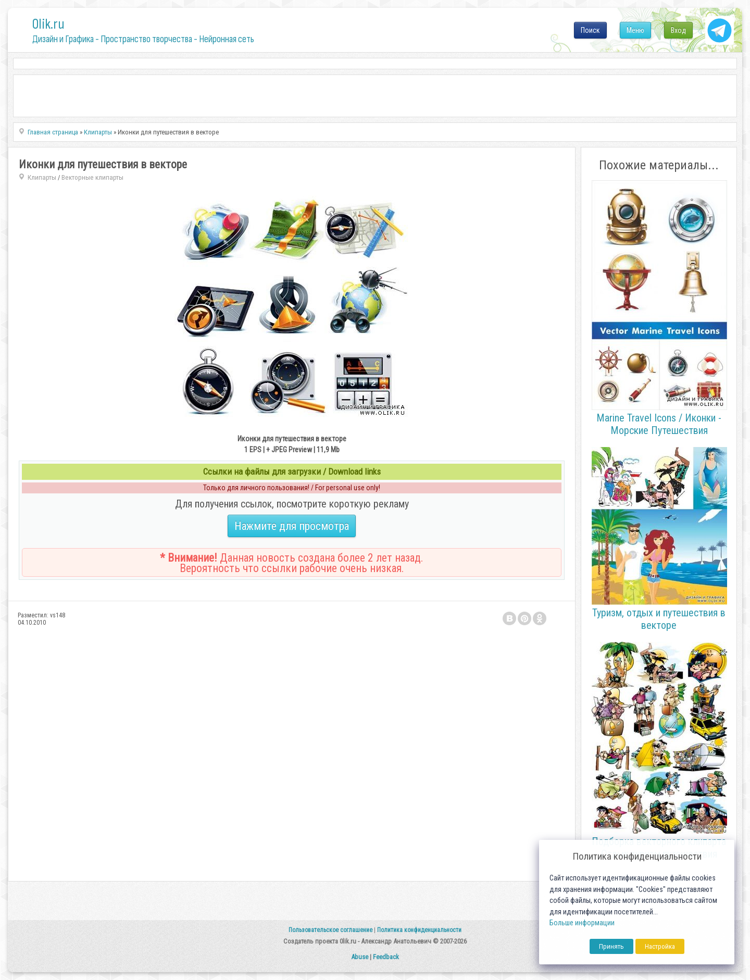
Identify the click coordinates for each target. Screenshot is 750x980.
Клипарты (42, 177)
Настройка (660, 946)
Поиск (590, 30)
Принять (611, 946)
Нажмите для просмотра (291, 525)
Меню (635, 30)
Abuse (359, 957)
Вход (678, 30)
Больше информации (582, 923)
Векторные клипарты (92, 177)
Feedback (386, 957)
